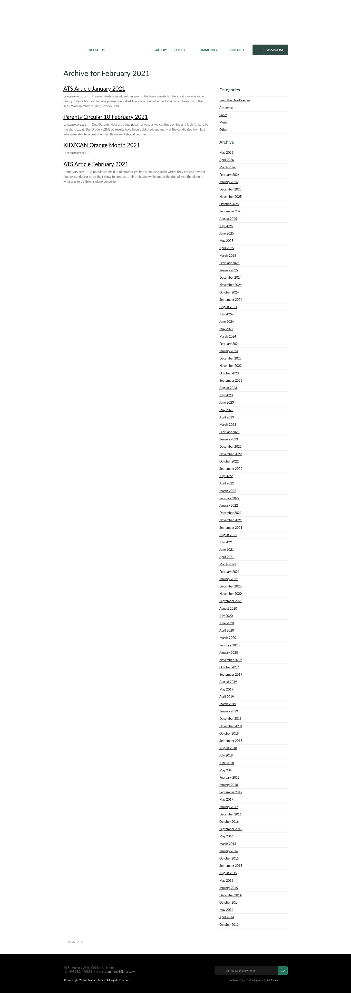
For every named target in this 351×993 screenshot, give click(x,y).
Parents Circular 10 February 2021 (105, 116)
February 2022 (229, 498)
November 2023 (230, 366)
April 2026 (226, 160)
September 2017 (230, 792)
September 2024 (230, 300)
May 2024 (226, 329)
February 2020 (229, 645)
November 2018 (230, 726)
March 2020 (227, 638)
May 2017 (226, 799)
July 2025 (226, 226)
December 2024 (230, 277)
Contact (237, 50)
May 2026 (226, 152)
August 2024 (228, 307)
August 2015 (228, 873)
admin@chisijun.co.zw (120, 972)
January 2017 (228, 807)
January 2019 (228, 711)
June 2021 (226, 549)
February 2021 (229, 572)
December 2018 (230, 718)
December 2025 (230, 189)
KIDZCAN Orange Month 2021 (101, 145)
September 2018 (230, 741)
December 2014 (230, 895)
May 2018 (226, 770)
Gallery (160, 50)
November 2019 (230, 660)
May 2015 (226, 880)
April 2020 (226, 630)
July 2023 (226, 395)
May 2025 (226, 241)
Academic (226, 108)
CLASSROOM (273, 50)
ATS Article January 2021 (94, 88)
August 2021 (228, 535)
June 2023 (226, 402)
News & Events (129, 50)
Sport (223, 115)
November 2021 (230, 520)
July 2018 (226, 755)
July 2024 (226, 314)
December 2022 (230, 446)
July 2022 (226, 476)
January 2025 (228, 270)
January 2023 (228, 439)
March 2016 (227, 844)
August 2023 (228, 388)
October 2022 (229, 461)
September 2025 (230, 211)
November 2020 (230, 594)
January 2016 (228, 851)
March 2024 (227, 336)
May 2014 (226, 910)
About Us (97, 50)
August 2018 (228, 748)
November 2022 (230, 454)
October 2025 (229, 204)
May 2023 (226, 410)
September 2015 (230, 866)
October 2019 (229, 667)
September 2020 (230, 601)
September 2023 (230, 380)
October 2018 (229, 733)
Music (223, 122)
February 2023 (229, 432)
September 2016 (230, 829)
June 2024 (226, 321)
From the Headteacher (234, 100)
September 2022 (230, 469)
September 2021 (230, 528)
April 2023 (226, 417)
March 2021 (227, 564)
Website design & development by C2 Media (254, 980)
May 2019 (226, 689)
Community (208, 50)
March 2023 (227, 424)
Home (74, 50)
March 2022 (227, 491)
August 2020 (228, 608)
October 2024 (229, 292)
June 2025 (226, 233)
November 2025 (230, 197)
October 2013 (229, 925)
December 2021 (230, 513)
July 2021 (226, 542)
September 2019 (230, 674)
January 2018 (228, 785)
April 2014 (226, 917)
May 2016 (226, 836)
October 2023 (229, 373)
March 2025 (227, 255)
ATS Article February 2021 (95, 164)
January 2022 (228, 505)
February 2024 (229, 344)
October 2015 (229, 858)
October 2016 (229, 821)
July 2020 (226, 616)
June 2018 (226, 763)
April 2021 (226, 557)
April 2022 (226, 483)
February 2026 (229, 175)
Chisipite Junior (176, 22)
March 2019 (227, 704)
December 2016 (230, 814)
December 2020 (230, 586)
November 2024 (230, 285)
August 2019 (228, 682)
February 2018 (229, 777)
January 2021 (228, 579)
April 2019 (226, 697)
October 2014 (229, 902)
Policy (179, 50)
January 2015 (228, 888)
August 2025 (228, 219)
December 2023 (230, 358)
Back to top (76, 941)
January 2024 (228, 351)
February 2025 (229, 263)
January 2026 (228, 182)
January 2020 (228, 652)
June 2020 (226, 623)
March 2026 (227, 167)
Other (223, 130)
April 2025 (226, 248)
